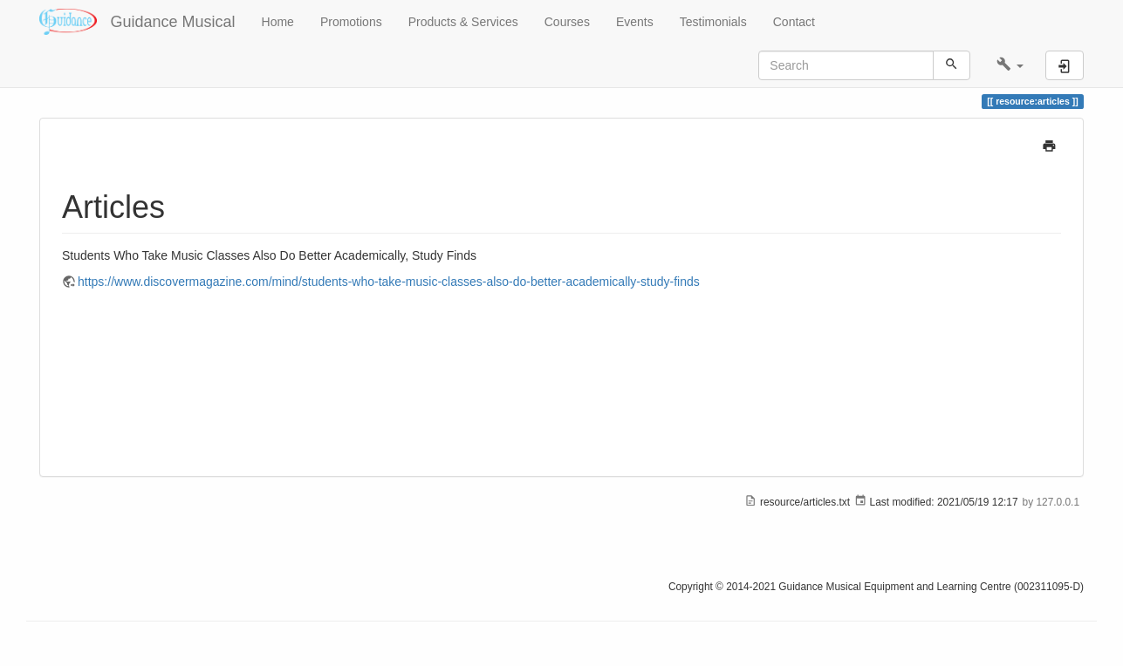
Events (635, 22)
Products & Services (463, 22)
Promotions (351, 22)
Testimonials (713, 22)
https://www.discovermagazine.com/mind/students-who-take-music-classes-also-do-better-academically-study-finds (389, 282)
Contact (794, 22)
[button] (1010, 65)
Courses (567, 22)
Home (278, 22)
